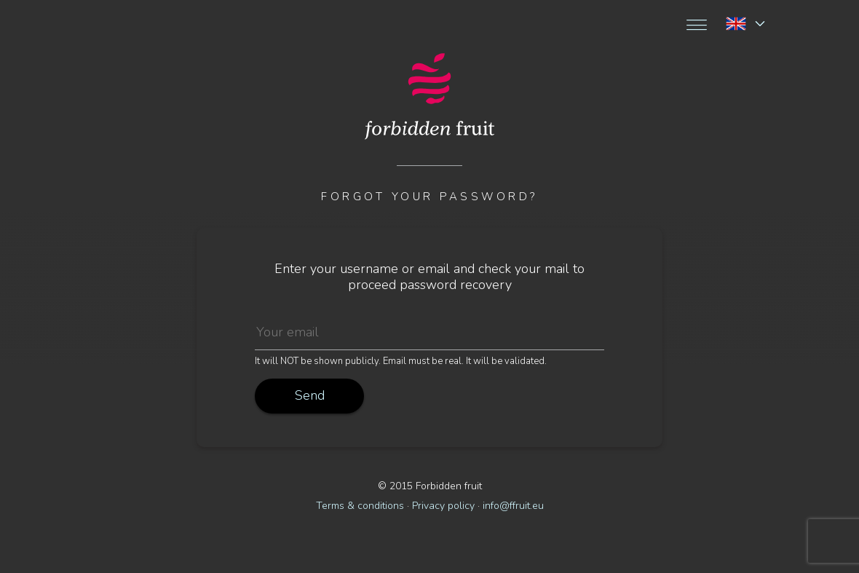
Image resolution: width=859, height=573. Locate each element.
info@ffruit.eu (513, 506)
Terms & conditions (360, 506)
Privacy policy (443, 506)
